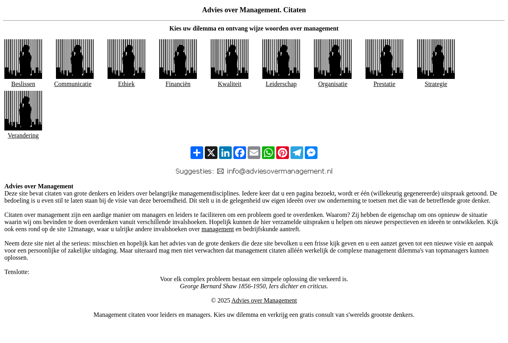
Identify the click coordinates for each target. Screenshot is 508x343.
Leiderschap (281, 83)
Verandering (23, 135)
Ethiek (126, 83)
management (218, 229)
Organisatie (332, 83)
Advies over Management (264, 300)
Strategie (436, 83)
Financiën (177, 83)
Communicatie (72, 83)
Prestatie (384, 83)
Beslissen (23, 83)
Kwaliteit (230, 83)
